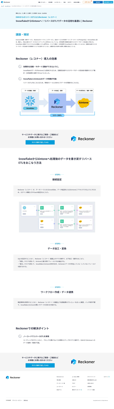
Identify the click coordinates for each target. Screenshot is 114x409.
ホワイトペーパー (91, 376)
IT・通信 (23, 13)
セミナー (74, 386)
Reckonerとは (60, 376)
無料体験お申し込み (92, 380)
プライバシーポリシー (17, 400)
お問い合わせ (90, 383)
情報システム (18, 13)
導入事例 (59, 380)
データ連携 (28, 13)
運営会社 (26, 400)
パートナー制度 (91, 390)
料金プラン (59, 390)
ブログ (73, 383)
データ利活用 (34, 13)
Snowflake (44, 13)
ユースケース (7, 6)
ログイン (106, 376)
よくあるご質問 (75, 376)
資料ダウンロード (76, 390)
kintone (39, 13)
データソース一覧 (61, 383)
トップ (2, 6)
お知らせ (74, 380)
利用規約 (89, 386)
